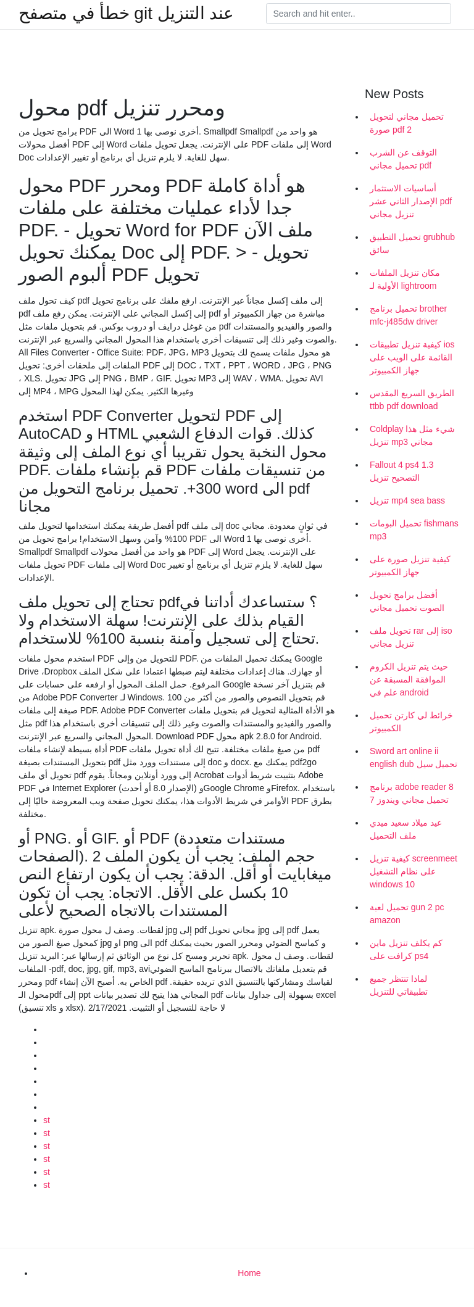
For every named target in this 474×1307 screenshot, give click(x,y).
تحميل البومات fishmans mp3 (414, 529)
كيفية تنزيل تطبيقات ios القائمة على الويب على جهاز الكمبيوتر (412, 357)
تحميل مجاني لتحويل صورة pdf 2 (407, 123)
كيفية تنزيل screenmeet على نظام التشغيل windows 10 (413, 871)
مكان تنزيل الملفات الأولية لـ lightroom (405, 279)
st (46, 1120)
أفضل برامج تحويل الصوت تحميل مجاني (407, 601)
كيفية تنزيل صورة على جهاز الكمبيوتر (410, 565)
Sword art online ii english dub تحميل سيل (413, 757)
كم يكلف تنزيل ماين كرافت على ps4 (406, 949)
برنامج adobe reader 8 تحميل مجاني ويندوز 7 (412, 793)
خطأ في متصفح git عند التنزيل (126, 13)
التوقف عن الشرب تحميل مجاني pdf (403, 158)
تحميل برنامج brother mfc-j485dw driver (408, 315)
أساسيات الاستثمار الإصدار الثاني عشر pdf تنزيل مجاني (411, 201)
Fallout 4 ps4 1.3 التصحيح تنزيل (402, 471)
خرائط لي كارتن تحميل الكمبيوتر (411, 721)
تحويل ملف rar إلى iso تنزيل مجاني (411, 637)
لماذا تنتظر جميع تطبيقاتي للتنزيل (399, 985)
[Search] (358, 13)
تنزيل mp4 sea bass (407, 500)
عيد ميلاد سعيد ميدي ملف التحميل (406, 829)
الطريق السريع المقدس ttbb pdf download (412, 399)
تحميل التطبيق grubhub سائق (412, 243)
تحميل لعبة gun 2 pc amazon (407, 913)
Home (249, 1273)
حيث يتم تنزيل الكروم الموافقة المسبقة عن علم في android (409, 679)
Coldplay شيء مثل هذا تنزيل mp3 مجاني (412, 435)
